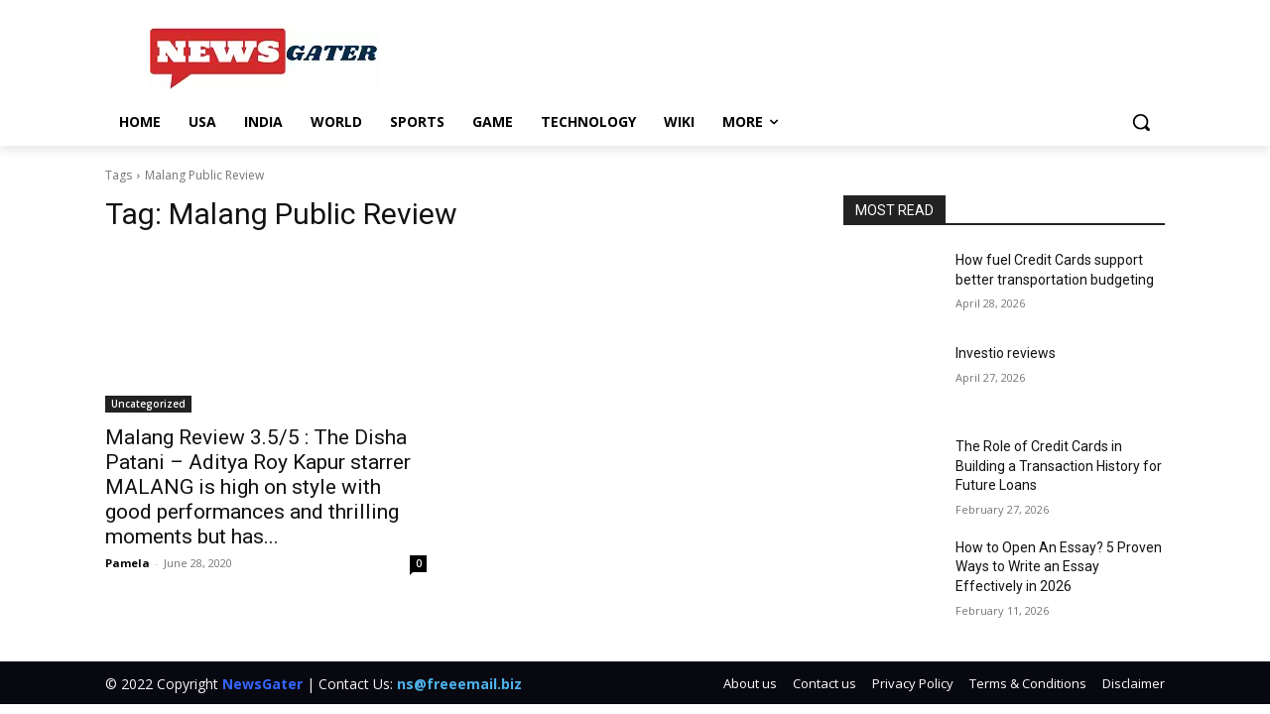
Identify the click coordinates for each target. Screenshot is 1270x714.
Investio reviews (1005, 353)
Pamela (127, 562)
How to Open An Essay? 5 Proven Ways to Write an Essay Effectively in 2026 (1058, 566)
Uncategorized (148, 404)
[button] (1141, 122)
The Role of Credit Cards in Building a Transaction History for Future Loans (1058, 465)
